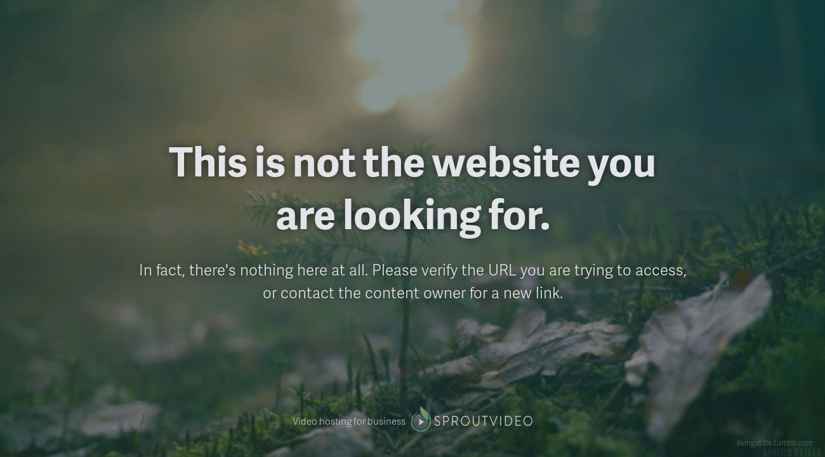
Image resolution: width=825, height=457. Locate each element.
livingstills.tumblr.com (774, 442)
